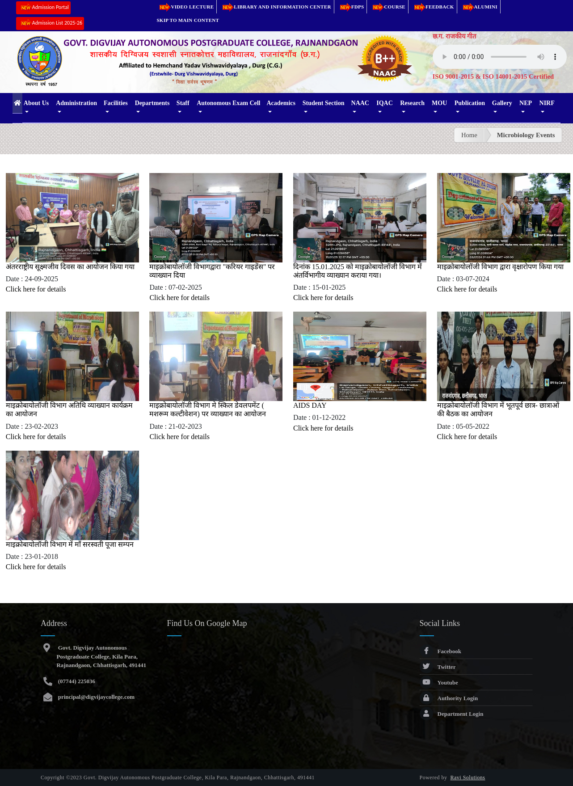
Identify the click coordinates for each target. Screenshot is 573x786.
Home (469, 135)
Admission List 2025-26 (50, 23)
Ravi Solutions (468, 777)
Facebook (440, 651)
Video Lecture (185, 6)
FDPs (350, 6)
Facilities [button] (116, 103)
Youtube (439, 682)
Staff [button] (183, 103)
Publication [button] (470, 103)
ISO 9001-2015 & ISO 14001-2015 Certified (493, 76)
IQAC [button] (384, 103)
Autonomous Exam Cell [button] (228, 103)
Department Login (452, 713)
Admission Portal (43, 8)
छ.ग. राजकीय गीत (454, 36)
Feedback (432, 6)
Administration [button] (76, 103)
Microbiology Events (526, 135)
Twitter (438, 666)
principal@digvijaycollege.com (95, 696)
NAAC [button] (360, 103)
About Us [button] (36, 103)
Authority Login (449, 698)
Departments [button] (152, 103)
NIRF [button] (547, 103)
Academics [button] (280, 103)
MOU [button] (439, 103)
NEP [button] (525, 103)
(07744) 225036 (75, 681)
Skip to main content (187, 20)
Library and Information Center (275, 6)
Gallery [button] (502, 103)
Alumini (478, 6)
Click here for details (36, 289)
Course (387, 6)
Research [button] (412, 103)
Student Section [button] (324, 103)
